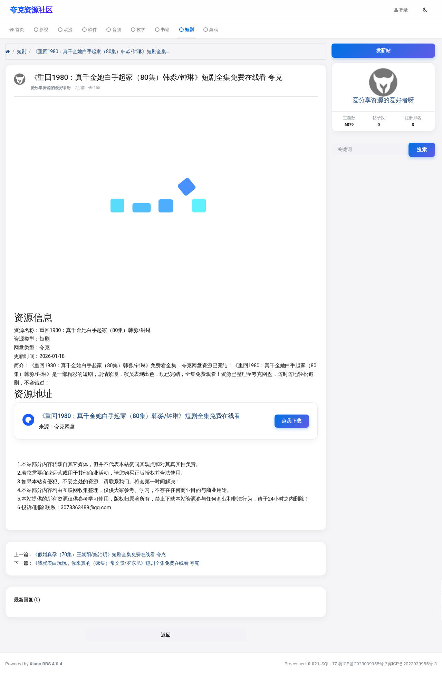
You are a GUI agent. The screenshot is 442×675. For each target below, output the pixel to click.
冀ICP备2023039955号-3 (362, 663)
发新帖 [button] (383, 50)
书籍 (162, 29)
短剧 (186, 29)
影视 (41, 29)
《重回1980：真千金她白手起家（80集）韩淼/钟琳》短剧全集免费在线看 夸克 (102, 51)
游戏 (210, 29)
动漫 (65, 29)
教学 (138, 29)
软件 (89, 29)
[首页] (8, 51)
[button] (425, 10)
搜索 (422, 149)
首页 (16, 29)
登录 (401, 10)
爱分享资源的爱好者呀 (50, 87)
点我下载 (291, 421)
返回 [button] (166, 635)
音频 (113, 29)
